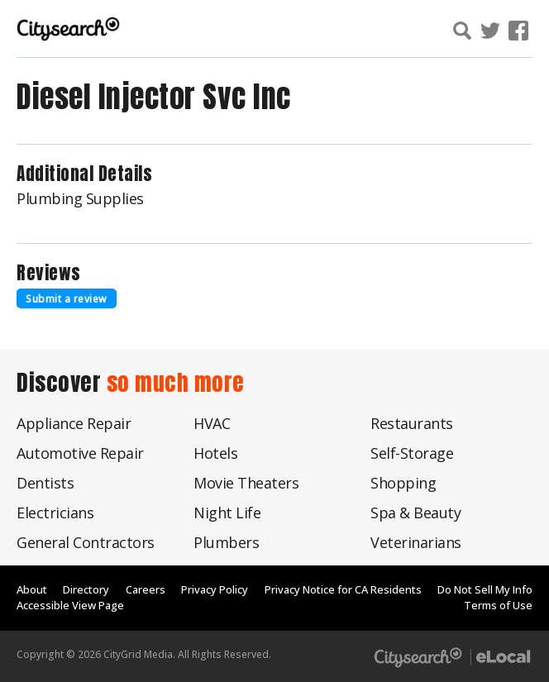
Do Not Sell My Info (484, 589)
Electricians (55, 512)
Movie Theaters (245, 483)
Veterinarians (415, 542)
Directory (86, 589)
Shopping (403, 483)
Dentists (45, 483)
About (32, 589)
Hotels (215, 453)
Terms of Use (498, 605)
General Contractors (86, 542)
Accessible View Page (70, 605)
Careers (145, 589)
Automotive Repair (80, 453)
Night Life (226, 512)
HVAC (211, 423)
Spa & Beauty (415, 512)
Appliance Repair (74, 423)
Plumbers (226, 542)
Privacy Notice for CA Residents (343, 589)
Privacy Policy (214, 589)
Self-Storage (411, 453)
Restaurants (411, 423)
